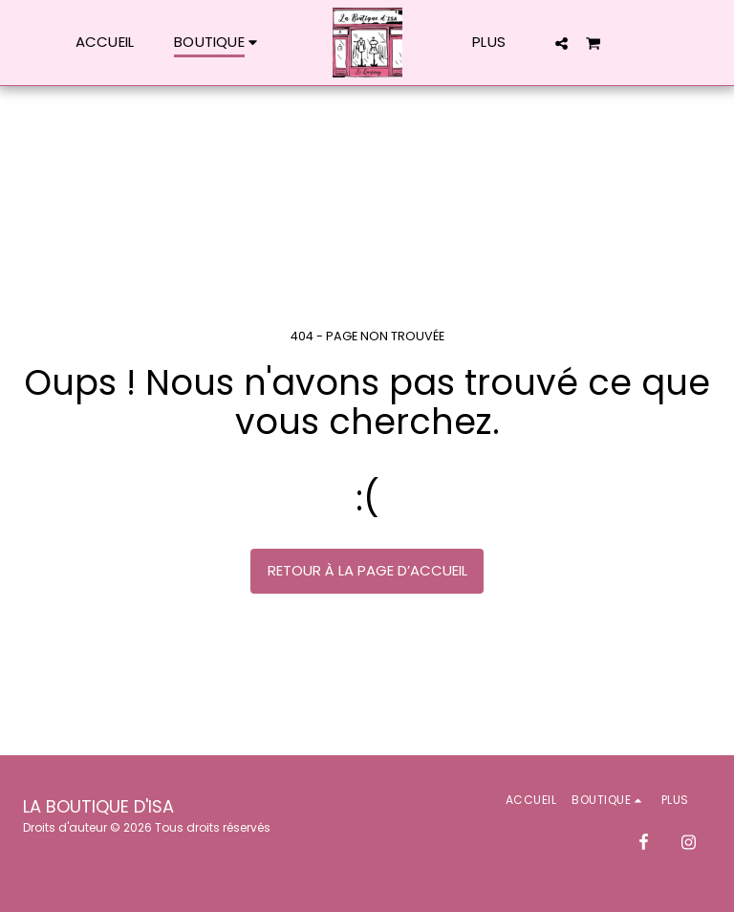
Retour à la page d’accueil (367, 570)
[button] (561, 43)
